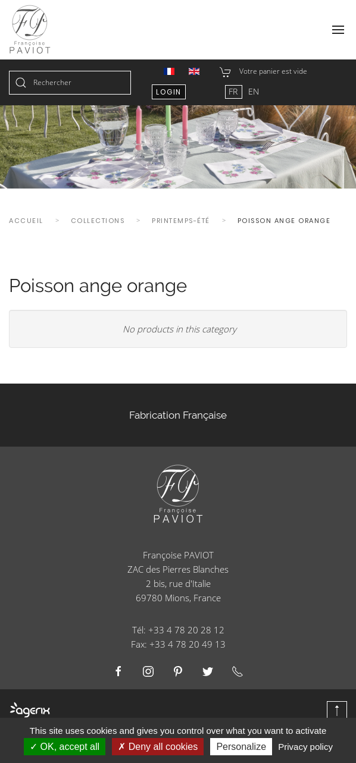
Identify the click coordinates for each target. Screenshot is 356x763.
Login (169, 92)
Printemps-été (181, 220)
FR (234, 91)
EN (253, 91)
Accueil (26, 220)
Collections (98, 220)
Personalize (241, 747)
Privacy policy (305, 747)
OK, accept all (64, 747)
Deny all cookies (158, 747)
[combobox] (70, 83)
